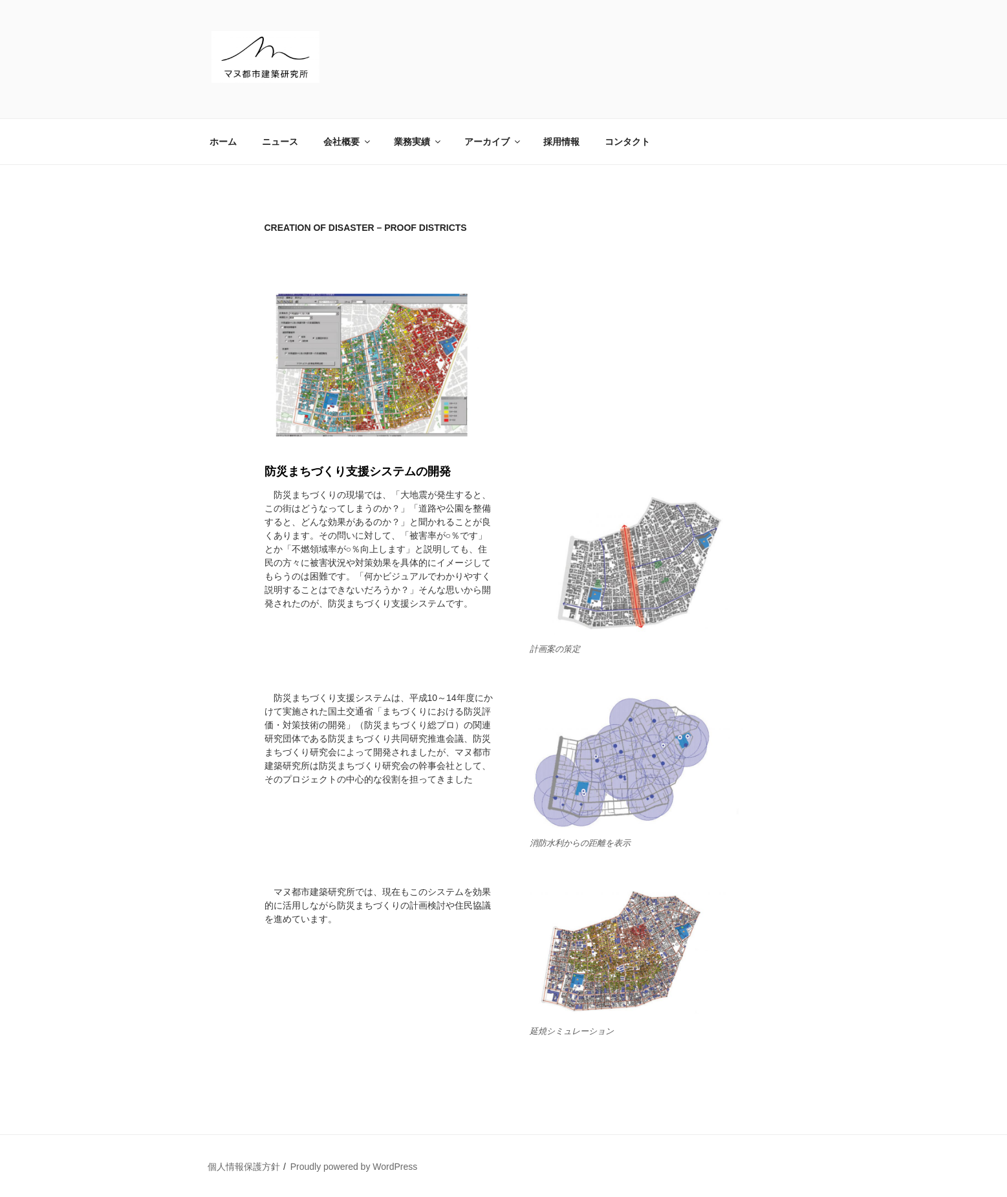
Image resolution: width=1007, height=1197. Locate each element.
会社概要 (347, 141)
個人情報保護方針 (244, 1166)
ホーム (223, 141)
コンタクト (627, 141)
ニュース (280, 141)
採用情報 (561, 141)
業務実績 (418, 141)
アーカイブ (493, 141)
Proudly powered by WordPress (354, 1166)
